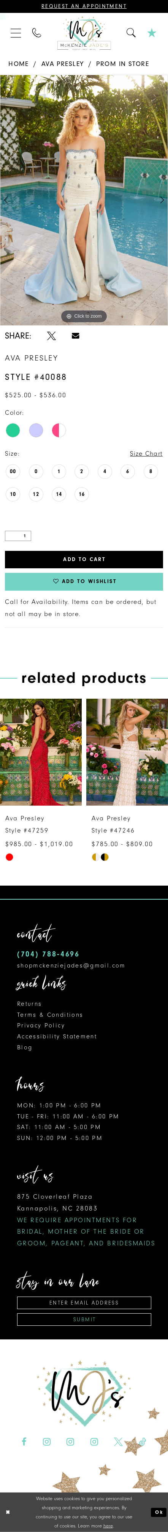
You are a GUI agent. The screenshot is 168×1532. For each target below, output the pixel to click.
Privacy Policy (41, 1025)
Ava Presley (62, 63)
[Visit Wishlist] (152, 33)
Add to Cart (84, 559)
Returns (29, 1003)
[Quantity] (18, 536)
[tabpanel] (84, 200)
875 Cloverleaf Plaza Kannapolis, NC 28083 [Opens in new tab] (86, 1220)
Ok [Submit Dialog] (159, 1512)
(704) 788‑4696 (48, 954)
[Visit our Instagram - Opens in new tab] (46, 1442)
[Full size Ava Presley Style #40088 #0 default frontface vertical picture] (84, 200)
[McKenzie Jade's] (84, 33)
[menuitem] (16, 33)
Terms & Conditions (50, 1014)
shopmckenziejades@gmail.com (71, 965)
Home (18, 63)
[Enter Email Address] (84, 1303)
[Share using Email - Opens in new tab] (75, 336)
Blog (24, 1047)
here (108, 1526)
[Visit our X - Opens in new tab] (119, 1442)
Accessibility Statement (57, 1036)
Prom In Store (122, 63)
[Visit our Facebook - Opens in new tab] (24, 1442)
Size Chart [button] (146, 453)
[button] (16, 33)
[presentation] (41, 752)
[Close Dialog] (8, 1512)
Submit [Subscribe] (84, 1319)
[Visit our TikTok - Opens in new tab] (143, 1442)
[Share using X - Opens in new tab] (51, 336)
